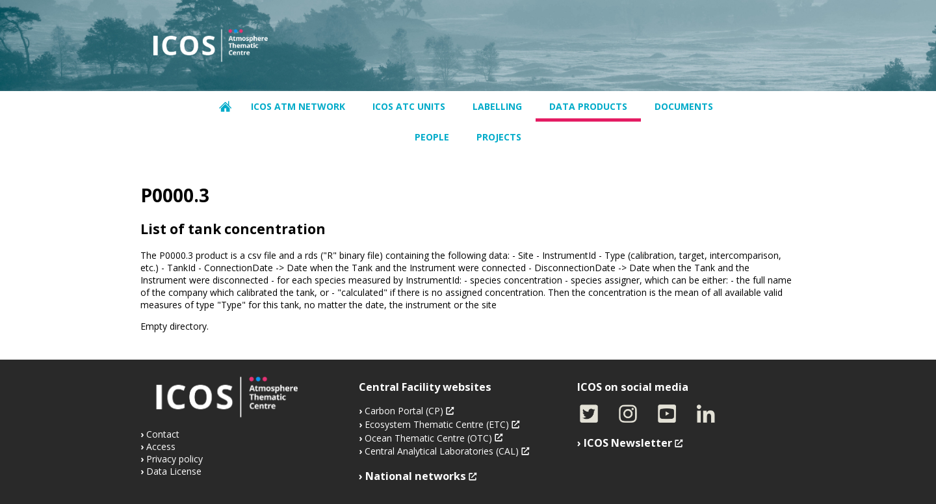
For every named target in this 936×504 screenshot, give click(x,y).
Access (161, 446)
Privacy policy (174, 459)
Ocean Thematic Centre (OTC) (428, 438)
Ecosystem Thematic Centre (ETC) (437, 424)
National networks (415, 476)
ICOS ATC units (408, 106)
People (432, 137)
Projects (498, 137)
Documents (684, 106)
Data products (588, 106)
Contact (162, 434)
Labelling (497, 106)
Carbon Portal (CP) (404, 411)
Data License (174, 471)
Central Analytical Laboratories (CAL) (442, 451)
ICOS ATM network (298, 106)
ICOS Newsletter (628, 443)
